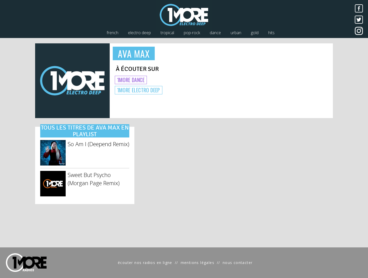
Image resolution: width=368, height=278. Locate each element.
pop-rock (192, 32)
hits (271, 32)
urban (236, 32)
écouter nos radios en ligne (145, 262)
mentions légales (197, 262)
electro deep (139, 32)
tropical (167, 32)
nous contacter (238, 262)
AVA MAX (134, 53)
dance (215, 32)
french (112, 32)
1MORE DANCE (131, 80)
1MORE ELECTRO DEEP (138, 90)
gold (255, 32)
